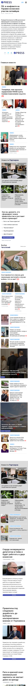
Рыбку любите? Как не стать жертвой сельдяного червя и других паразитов (18, 385)
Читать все (23, 246)
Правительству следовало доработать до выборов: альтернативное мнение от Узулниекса (17, 149)
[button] (26, 2)
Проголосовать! (8, 237)
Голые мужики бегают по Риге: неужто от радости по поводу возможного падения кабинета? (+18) (17, 320)
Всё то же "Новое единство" (12, 221)
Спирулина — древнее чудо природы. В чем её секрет (7, 197)
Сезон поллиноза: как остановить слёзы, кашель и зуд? (18, 530)
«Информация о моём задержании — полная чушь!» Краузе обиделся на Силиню (17, 137)
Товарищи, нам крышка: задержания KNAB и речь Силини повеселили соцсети (13, 92)
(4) (25, 440)
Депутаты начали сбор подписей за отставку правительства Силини (17, 439)
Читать (14, 595)
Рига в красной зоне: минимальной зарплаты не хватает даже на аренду (13, 676)
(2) (9, 121)
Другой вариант (8, 234)
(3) (2, 96)
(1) (17, 151)
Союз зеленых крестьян (11, 224)
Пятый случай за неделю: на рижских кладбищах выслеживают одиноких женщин (17, 344)
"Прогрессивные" (9, 227)
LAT (22, 2)
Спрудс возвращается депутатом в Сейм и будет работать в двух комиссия (14, 553)
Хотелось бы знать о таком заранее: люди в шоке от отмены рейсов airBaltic (13, 426)
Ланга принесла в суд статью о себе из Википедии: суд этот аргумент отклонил (7, 300)
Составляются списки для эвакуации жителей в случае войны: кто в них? (13, 277)
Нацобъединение (9, 231)
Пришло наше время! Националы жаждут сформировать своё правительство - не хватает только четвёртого (16, 396)
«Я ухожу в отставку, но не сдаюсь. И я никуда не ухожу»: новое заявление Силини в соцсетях (7, 117)
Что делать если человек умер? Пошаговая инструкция (12, 181)
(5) (18, 400)
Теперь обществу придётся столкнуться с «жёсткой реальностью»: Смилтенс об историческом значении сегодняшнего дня (20, 119)
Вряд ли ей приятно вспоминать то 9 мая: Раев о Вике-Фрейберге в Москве (18, 449)
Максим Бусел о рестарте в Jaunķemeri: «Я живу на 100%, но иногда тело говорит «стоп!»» (18, 519)
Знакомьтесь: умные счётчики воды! (15, 539)
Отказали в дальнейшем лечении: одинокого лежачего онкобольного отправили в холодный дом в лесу (20, 302)
